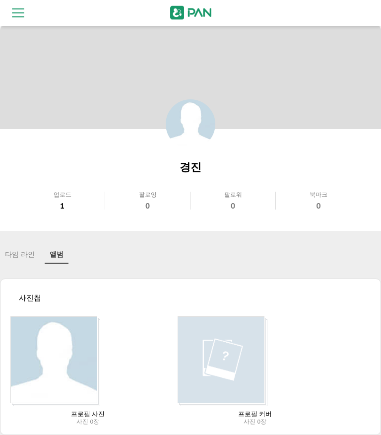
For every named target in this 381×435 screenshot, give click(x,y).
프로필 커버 (255, 414)
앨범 (57, 254)
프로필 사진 (88, 414)
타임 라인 (20, 254)
